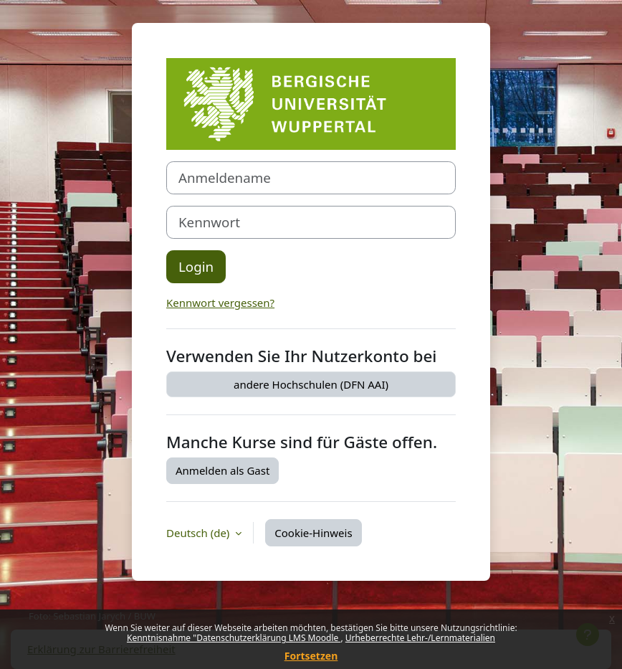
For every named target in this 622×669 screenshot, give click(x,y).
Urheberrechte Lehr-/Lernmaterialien (420, 638)
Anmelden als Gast (222, 470)
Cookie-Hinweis (313, 533)
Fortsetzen (311, 656)
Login (196, 266)
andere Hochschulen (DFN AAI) (311, 384)
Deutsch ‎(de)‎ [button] (199, 533)
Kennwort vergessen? (220, 302)
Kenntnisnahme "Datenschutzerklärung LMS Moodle (233, 638)
